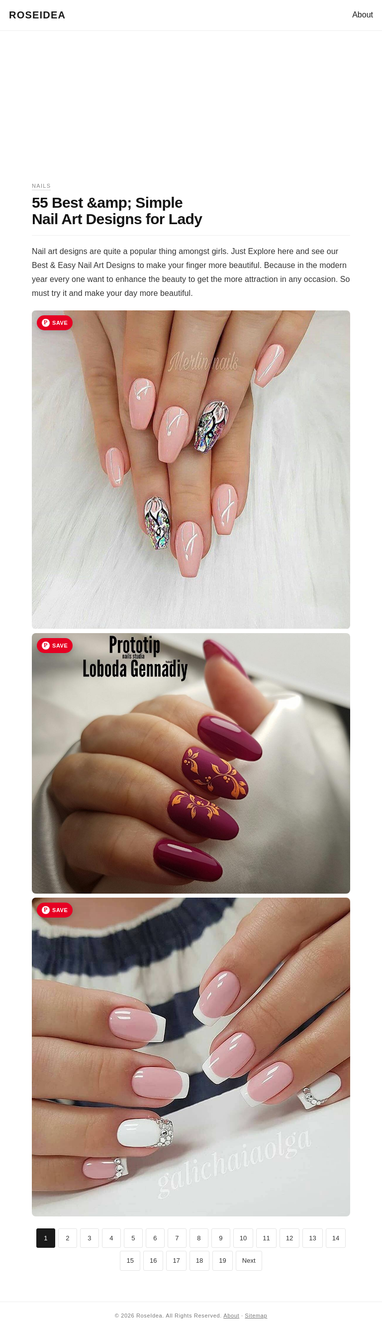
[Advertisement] (191, 111)
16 (153, 1260)
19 (222, 1260)
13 (312, 1238)
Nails (41, 186)
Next (249, 1260)
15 (129, 1260)
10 (243, 1238)
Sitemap (256, 1316)
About (362, 14)
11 (266, 1238)
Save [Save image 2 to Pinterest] (60, 646)
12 (289, 1238)
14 (335, 1238)
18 (199, 1260)
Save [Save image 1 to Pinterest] (60, 323)
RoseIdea (37, 14)
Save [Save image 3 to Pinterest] (60, 910)
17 (176, 1260)
